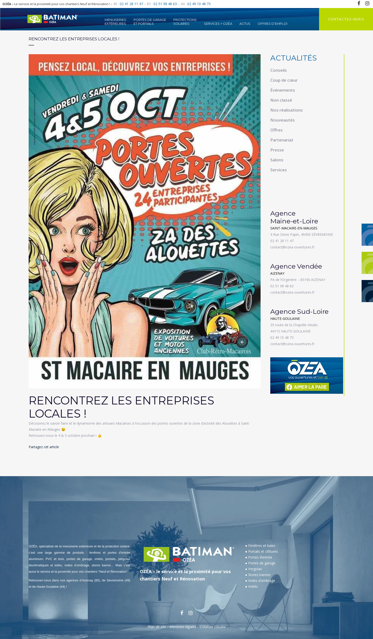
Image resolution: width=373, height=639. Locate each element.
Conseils (278, 70)
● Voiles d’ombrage (260, 580)
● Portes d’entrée (258, 557)
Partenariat (281, 140)
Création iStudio (213, 626)
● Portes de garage (260, 563)
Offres (276, 130)
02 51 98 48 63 (165, 3)
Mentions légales (183, 626)
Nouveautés (282, 120)
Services (278, 170)
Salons (276, 160)
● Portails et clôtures (261, 551)
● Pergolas (253, 569)
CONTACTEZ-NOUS (346, 19)
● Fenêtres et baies (260, 545)
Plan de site (157, 626)
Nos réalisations (286, 110)
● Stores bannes (258, 574)
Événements (282, 90)
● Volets (251, 586)
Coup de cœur (284, 80)
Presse (277, 150)
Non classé (281, 100)
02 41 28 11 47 (131, 3)
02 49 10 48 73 (199, 3)
